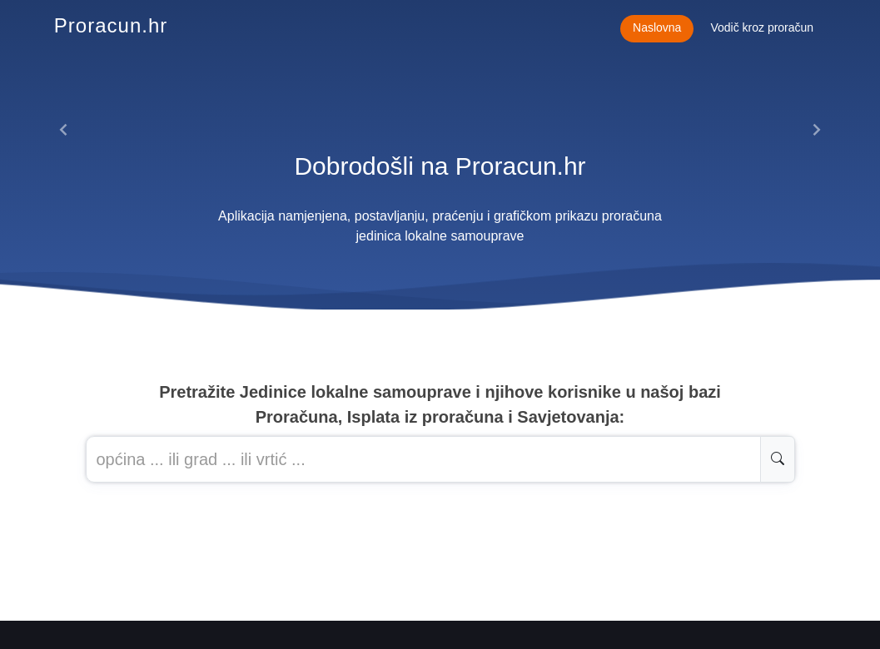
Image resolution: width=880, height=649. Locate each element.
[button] (64, 130)
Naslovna (657, 27)
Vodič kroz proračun (761, 27)
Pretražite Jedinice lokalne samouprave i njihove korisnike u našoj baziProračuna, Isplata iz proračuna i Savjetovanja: (440, 404)
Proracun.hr (110, 25)
